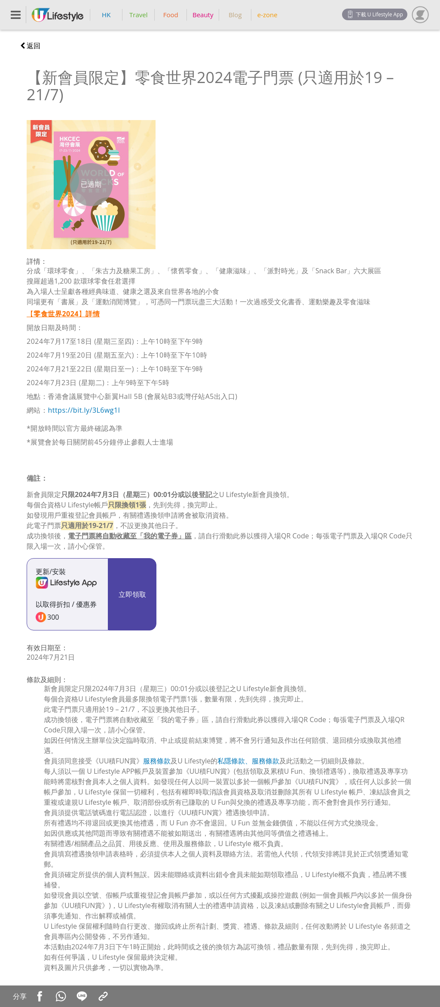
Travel (138, 14)
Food (170, 14)
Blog (235, 14)
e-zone (267, 14)
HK (106, 14)
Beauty (203, 14)
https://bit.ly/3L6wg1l (84, 410)
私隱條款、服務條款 (248, 761)
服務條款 (157, 761)
